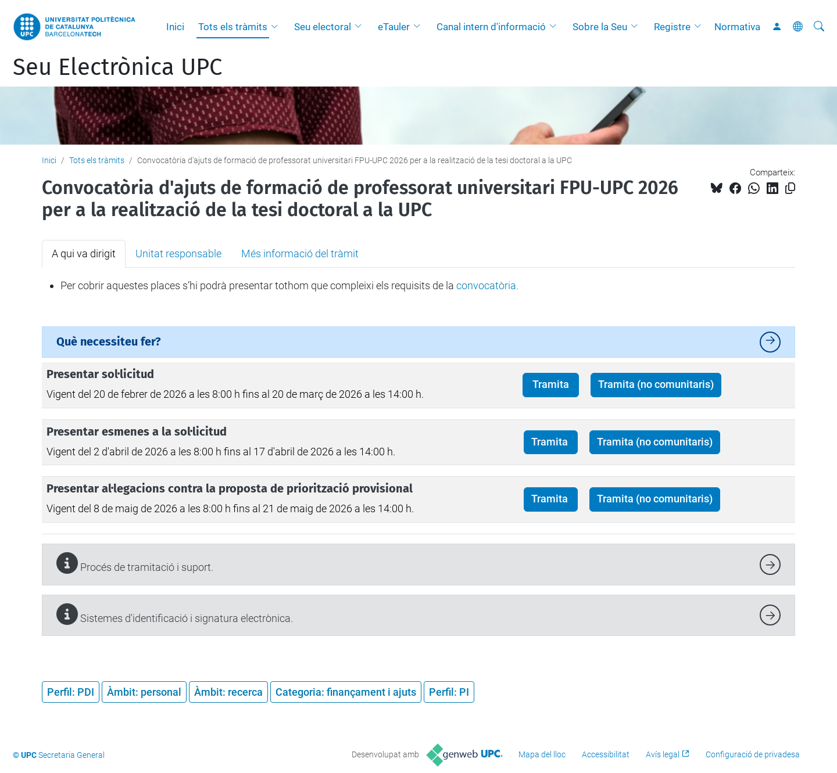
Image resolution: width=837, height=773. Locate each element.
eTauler (394, 27)
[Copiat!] (790, 188)
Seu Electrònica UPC (117, 67)
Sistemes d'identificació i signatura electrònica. (174, 614)
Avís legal (662, 754)
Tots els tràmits (232, 27)
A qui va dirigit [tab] (84, 253)
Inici (175, 27)
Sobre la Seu (600, 27)
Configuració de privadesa (753, 754)
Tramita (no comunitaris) (656, 384)
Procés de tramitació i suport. (134, 563)
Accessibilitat (605, 754)
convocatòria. (487, 285)
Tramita (550, 384)
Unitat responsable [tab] (178, 253)
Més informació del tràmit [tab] (300, 253)
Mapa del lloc (542, 754)
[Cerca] (819, 26)
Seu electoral (322, 27)
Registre (672, 27)
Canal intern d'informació (491, 27)
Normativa (737, 27)
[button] (277, 26)
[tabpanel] (418, 285)
